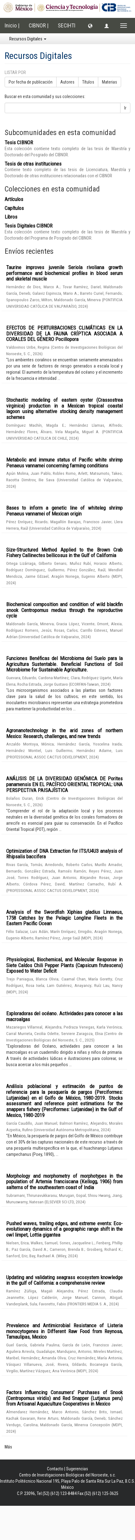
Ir (125, 107)
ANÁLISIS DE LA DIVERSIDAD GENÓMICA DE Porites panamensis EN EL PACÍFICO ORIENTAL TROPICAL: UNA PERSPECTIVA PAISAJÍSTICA (64, 784)
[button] (90, 25)
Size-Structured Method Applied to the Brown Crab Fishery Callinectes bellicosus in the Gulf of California (64, 553)
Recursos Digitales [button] (27, 38)
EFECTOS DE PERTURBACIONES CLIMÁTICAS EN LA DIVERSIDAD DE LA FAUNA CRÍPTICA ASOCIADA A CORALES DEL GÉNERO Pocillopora (64, 333)
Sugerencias (77, 1468)
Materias (109, 82)
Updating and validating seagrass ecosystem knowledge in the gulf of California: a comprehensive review (64, 1280)
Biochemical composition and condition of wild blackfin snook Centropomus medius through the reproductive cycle (64, 610)
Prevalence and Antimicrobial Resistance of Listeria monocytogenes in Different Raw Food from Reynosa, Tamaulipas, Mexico (64, 1331)
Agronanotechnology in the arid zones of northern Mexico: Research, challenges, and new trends (64, 733)
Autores (67, 82)
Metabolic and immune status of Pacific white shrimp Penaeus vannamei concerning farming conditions (64, 463)
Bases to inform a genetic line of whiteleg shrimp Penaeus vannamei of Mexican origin (64, 511)
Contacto (55, 1468)
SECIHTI (66, 25)
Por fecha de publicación (31, 82)
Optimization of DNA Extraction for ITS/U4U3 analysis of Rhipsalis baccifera (64, 854)
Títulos (88, 82)
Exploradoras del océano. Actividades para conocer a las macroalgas (64, 1016)
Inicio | (12, 25)
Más (8, 1446)
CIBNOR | (39, 25)
